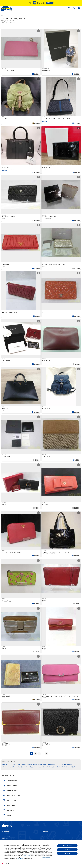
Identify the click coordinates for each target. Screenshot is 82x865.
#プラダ (40, 764)
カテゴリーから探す (6, 834)
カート (42, 838)
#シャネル (29, 764)
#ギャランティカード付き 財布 (68, 767)
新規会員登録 (44, 834)
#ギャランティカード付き (8, 767)
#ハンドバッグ (37, 767)
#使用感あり (70, 764)
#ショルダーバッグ (53, 764)
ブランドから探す (6, 836)
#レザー (26, 767)
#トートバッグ (46, 767)
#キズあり (57, 767)
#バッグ (18, 764)
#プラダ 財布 (19, 767)
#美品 (52, 767)
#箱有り (45, 764)
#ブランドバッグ (10, 764)
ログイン (43, 836)
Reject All (67, 849)
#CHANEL (23, 764)
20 (46, 753)
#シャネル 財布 (62, 764)
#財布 (3, 764)
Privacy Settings (67, 845)
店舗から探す (5, 838)
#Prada (35, 764)
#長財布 (31, 767)
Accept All (67, 853)
